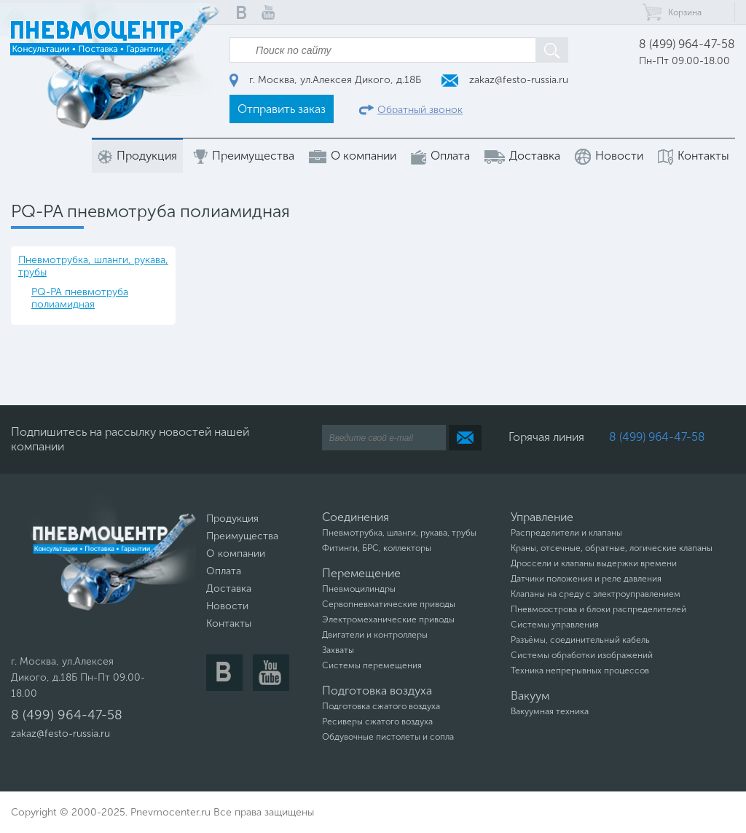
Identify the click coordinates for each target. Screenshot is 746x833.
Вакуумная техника (550, 711)
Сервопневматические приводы (388, 604)
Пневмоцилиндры (359, 589)
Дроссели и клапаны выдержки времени (594, 563)
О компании (352, 156)
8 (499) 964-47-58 (687, 44)
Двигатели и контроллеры (375, 635)
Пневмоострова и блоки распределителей (598, 609)
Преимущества (243, 156)
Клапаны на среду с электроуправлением (595, 594)
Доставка (522, 156)
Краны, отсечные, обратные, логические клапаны (611, 548)
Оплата (440, 156)
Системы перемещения (372, 665)
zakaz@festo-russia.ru (504, 80)
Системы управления (555, 624)
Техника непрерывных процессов (580, 670)
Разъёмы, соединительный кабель (580, 640)
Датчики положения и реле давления (586, 579)
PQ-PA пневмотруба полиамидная (79, 298)
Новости (609, 157)
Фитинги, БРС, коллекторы (376, 548)
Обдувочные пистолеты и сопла (388, 737)
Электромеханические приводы (388, 619)
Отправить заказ (281, 109)
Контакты (693, 156)
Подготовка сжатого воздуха (381, 706)
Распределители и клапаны (566, 533)
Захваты (338, 650)
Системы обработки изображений (582, 655)
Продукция (137, 156)
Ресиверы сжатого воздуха (377, 721)
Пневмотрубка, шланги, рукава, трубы (93, 266)
